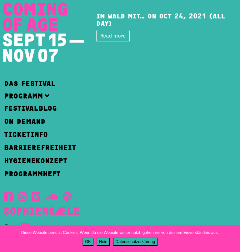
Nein (103, 241)
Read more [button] (113, 36)
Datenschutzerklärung (135, 241)
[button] (40, 96)
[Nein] (232, 238)
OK (88, 241)
